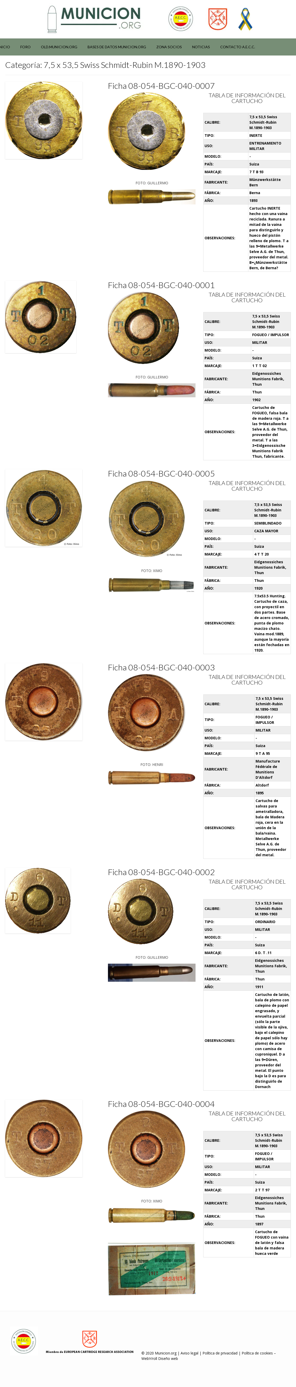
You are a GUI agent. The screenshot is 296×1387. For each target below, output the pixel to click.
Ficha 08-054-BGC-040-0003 (161, 667)
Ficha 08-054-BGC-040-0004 (161, 1104)
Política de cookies (257, 1353)
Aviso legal (189, 1353)
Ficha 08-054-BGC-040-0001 (161, 285)
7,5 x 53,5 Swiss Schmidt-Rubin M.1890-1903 (263, 122)
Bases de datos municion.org (117, 47)
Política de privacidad (220, 1353)
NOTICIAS (201, 47)
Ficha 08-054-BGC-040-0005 (161, 473)
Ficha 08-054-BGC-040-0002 (161, 872)
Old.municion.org (59, 47)
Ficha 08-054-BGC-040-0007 (161, 86)
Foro (25, 47)
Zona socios (169, 47)
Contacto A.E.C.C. (237, 47)
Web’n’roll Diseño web (159, 1358)
